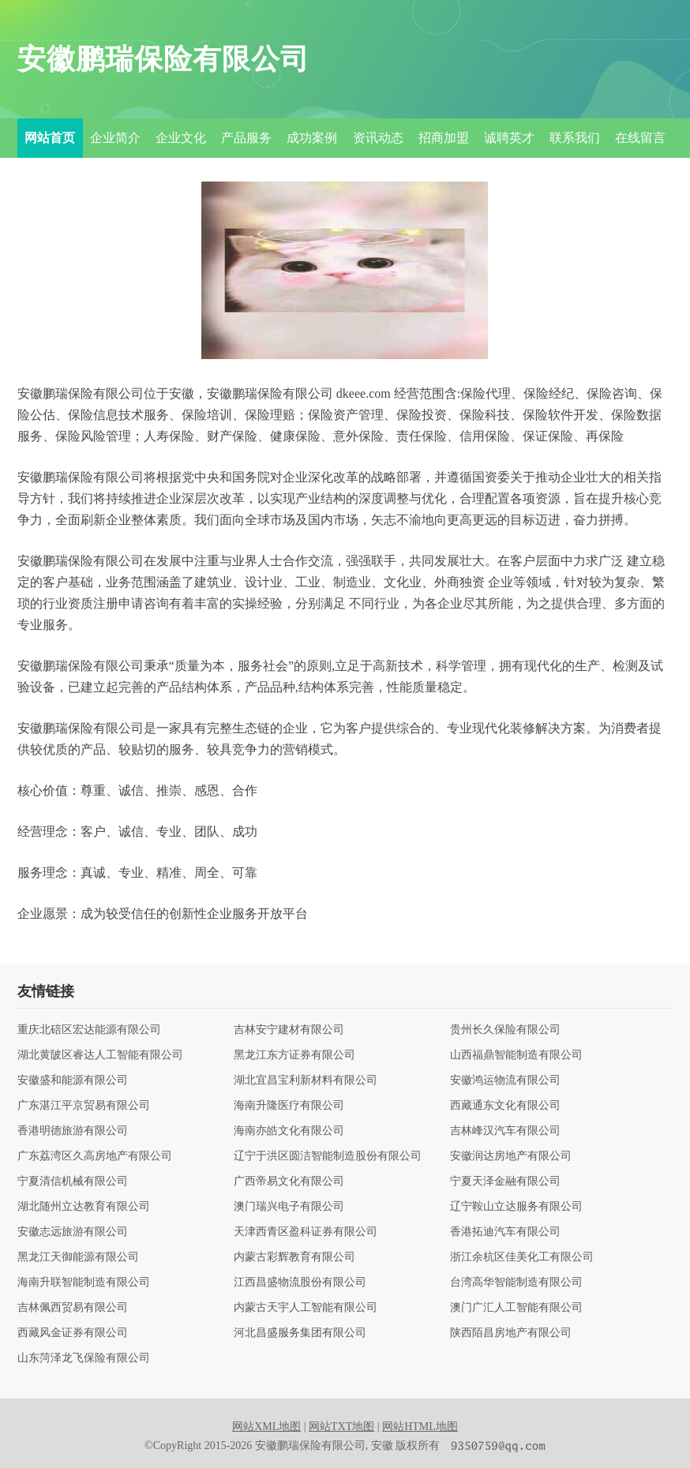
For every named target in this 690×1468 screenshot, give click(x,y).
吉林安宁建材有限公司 (289, 1029)
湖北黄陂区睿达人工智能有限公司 (100, 1055)
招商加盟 (443, 137)
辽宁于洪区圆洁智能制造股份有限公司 (328, 1156)
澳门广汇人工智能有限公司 (516, 1307)
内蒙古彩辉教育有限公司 (294, 1257)
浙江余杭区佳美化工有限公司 (522, 1257)
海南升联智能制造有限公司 (83, 1282)
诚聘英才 (509, 137)
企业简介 (115, 137)
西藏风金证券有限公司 (72, 1333)
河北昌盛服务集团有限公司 (300, 1333)
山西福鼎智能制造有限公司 (516, 1055)
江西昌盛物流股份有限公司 (300, 1282)
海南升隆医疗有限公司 (289, 1105)
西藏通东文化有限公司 (505, 1105)
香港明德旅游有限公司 (72, 1131)
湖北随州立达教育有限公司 (83, 1206)
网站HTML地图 (420, 1426)
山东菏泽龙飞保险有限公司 (83, 1358)
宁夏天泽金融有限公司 (505, 1181)
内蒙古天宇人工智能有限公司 (305, 1307)
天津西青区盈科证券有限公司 (305, 1232)
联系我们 (574, 137)
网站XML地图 (266, 1426)
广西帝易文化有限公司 (289, 1181)
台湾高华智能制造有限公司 (516, 1282)
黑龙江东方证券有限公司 (294, 1055)
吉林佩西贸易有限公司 (72, 1307)
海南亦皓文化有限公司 (289, 1131)
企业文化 (181, 137)
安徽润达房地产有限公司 (511, 1156)
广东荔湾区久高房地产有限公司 (94, 1156)
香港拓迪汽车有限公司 (505, 1232)
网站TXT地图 (341, 1426)
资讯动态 (378, 137)
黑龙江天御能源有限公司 (78, 1257)
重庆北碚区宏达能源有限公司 (89, 1029)
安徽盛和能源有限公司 (72, 1080)
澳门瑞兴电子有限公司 (289, 1206)
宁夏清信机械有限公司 (72, 1181)
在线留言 (640, 137)
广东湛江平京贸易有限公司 (83, 1105)
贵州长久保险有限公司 (505, 1029)
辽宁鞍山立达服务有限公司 (516, 1206)
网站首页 (49, 137)
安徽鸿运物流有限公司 (505, 1080)
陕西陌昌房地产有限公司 (511, 1333)
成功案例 (312, 137)
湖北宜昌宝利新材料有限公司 (305, 1080)
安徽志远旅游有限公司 (72, 1232)
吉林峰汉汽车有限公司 (505, 1131)
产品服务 (246, 137)
